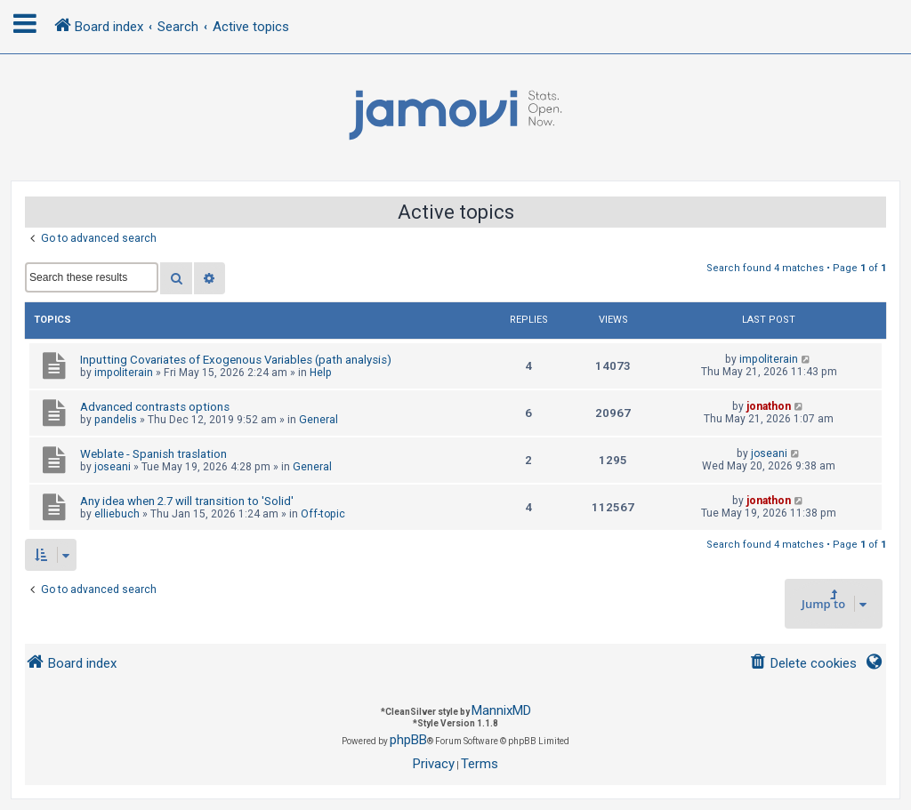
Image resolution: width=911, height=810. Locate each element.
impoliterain (123, 372)
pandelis (115, 419)
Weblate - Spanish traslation (153, 454)
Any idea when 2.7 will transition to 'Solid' (187, 501)
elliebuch (117, 514)
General (318, 419)
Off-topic (323, 514)
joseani (112, 467)
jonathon (768, 406)
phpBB (408, 740)
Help (321, 372)
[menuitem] (803, 663)
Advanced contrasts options (155, 406)
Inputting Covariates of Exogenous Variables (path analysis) (235, 359)
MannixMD (501, 710)
